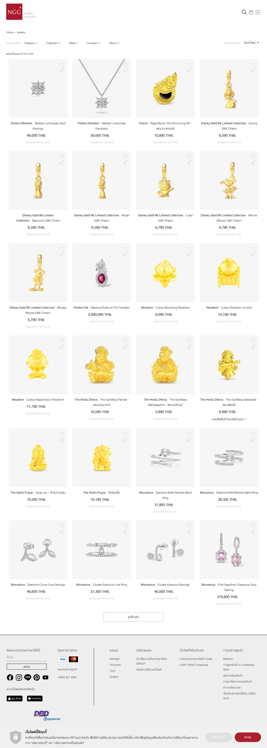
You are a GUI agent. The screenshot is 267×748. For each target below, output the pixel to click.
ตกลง (247, 737)
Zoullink (114, 676)
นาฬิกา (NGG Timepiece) (194, 664)
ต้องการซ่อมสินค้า (233, 675)
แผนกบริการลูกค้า (68, 669)
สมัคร (26, 666)
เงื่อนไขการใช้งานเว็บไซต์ (148, 669)
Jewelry (21, 32)
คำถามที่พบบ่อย (232, 687)
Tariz (112, 670)
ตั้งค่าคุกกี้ (218, 737)
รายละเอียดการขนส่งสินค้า (237, 681)
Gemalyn (115, 658)
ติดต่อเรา (228, 658)
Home (9, 32)
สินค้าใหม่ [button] (250, 42)
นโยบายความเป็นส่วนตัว (69, 743)
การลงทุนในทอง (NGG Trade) (196, 658)
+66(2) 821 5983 (67, 677)
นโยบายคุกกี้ (39, 743)
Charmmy (115, 664)
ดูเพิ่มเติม (133, 617)
